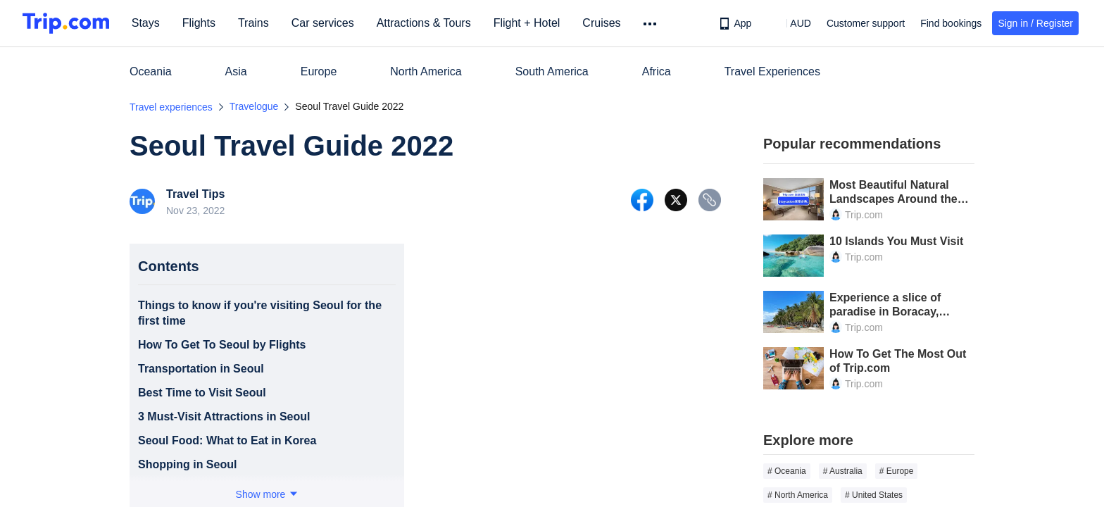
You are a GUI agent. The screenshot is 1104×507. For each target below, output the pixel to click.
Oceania (151, 71)
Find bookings (950, 23)
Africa (656, 71)
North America (425, 71)
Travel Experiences (772, 71)
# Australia (842, 471)
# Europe (896, 471)
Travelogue (254, 106)
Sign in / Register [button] (1035, 23)
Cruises (603, 23)
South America (552, 71)
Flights (199, 23)
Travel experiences (171, 107)
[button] (790, 23)
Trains (254, 23)
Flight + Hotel (527, 23)
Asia (236, 71)
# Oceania (786, 471)
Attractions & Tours (424, 23)
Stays (146, 23)
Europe (319, 71)
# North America (797, 495)
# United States (874, 495)
